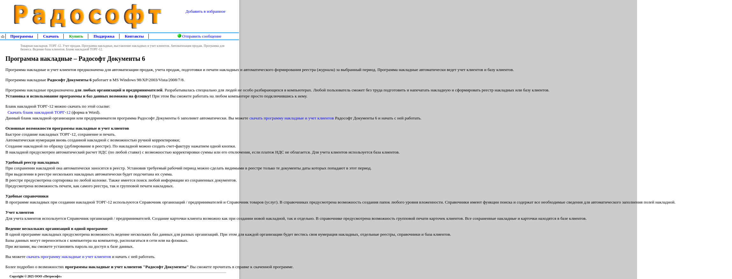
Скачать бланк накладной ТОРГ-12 (39, 112)
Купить (76, 36)
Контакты (134, 36)
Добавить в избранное (205, 11)
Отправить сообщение (201, 36)
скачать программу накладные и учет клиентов (291, 118)
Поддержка (104, 36)
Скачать (51, 36)
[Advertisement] (705, 151)
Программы (21, 36)
